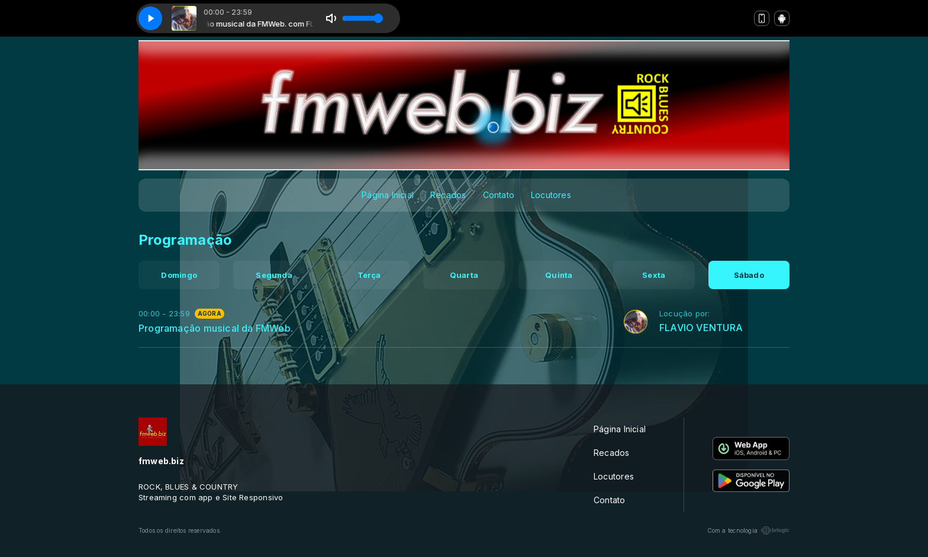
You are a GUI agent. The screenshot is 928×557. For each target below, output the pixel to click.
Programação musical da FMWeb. (215, 328)
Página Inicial (388, 195)
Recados (448, 195)
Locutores (551, 195)
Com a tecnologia (748, 530)
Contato (498, 195)
